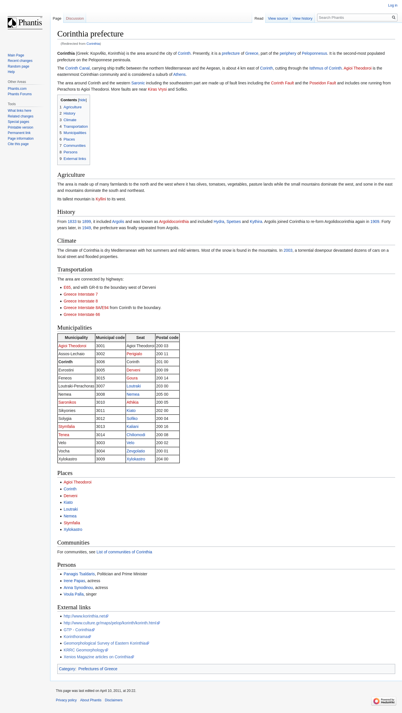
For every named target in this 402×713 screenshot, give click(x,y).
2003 (287, 250)
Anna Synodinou (78, 587)
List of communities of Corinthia (124, 552)
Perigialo (134, 354)
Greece (251, 53)
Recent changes (20, 61)
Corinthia (93, 43)
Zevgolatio (135, 451)
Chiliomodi (135, 434)
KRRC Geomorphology (84, 650)
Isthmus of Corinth (325, 68)
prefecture (231, 53)
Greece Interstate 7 (81, 294)
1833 (72, 221)
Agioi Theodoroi (358, 68)
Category (67, 669)
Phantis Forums (20, 94)
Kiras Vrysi (157, 89)
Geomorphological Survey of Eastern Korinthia (105, 643)
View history (303, 18)
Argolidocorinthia (174, 221)
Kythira (256, 221)
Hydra (219, 221)
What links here (19, 111)
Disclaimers (114, 700)
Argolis (118, 221)
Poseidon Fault (322, 83)
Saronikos (67, 402)
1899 (86, 221)
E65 (67, 287)
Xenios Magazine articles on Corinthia (97, 657)
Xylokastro (135, 459)
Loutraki (133, 386)
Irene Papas (74, 580)
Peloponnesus (314, 53)
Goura (132, 378)
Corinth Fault (282, 83)
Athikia (132, 402)
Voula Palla (73, 594)
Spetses (233, 221)
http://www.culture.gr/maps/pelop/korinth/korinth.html (110, 623)
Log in (392, 5)
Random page (18, 66)
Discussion (75, 18)
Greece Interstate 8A (82, 307)
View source (278, 18)
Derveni (133, 370)
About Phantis (90, 700)
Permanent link (19, 133)
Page (57, 18)
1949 (86, 228)
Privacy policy (66, 700)
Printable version (20, 127)
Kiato (131, 410)
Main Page (16, 55)
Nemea (132, 394)
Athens (179, 74)
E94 (105, 307)
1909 (374, 221)
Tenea (63, 434)
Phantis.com (17, 89)
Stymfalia (66, 426)
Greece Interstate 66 (82, 314)
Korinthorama (75, 636)
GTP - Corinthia (77, 629)
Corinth (184, 53)
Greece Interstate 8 (81, 301)
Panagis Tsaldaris (79, 574)
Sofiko (132, 418)
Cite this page (18, 144)
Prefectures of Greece (97, 669)
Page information (21, 139)
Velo (130, 442)
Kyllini (101, 199)
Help (11, 72)
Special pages (18, 122)
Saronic (138, 83)
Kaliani (132, 426)
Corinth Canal (77, 68)
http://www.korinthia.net (84, 616)
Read (258, 18)
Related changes (20, 116)
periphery (288, 53)
